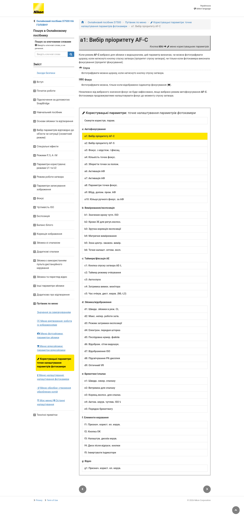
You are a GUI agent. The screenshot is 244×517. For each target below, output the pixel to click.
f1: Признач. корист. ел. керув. (102, 424)
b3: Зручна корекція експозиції (102, 228)
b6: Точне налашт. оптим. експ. (102, 249)
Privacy (39, 500)
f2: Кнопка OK (92, 431)
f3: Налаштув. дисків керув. (100, 438)
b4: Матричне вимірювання (100, 235)
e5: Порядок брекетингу (98, 408)
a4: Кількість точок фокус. (100, 157)
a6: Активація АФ (94, 171)
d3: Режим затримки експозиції (103, 323)
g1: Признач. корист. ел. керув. (102, 468)
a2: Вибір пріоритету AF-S (99, 143)
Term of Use (52, 500)
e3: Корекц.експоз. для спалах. (102, 394)
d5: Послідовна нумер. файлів (102, 337)
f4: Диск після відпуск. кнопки (102, 445)
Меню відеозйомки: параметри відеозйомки (51, 348)
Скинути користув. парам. (99, 120)
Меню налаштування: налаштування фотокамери (53, 377)
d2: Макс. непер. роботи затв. (101, 316)
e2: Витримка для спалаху (99, 387)
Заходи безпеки (46, 73)
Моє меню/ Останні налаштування (51, 402)
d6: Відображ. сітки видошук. (101, 344)
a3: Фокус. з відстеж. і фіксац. (102, 150)
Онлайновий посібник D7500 (104, 22)
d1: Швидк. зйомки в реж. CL (101, 309)
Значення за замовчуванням (54, 312)
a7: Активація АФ (94, 178)
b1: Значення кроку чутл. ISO (101, 214)
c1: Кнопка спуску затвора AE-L (103, 265)
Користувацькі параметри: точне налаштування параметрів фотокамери (54, 362)
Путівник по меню (135, 22)
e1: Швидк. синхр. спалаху (99, 380)
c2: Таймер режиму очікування (102, 272)
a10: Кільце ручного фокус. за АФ (104, 199)
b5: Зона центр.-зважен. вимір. (102, 242)
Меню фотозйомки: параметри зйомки (50, 335)
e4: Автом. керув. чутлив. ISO (102, 401)
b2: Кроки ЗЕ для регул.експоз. (102, 221)
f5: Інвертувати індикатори (100, 452)
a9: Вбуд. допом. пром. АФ (100, 192)
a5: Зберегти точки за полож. (101, 164)
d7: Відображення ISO (97, 351)
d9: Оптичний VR (94, 365)
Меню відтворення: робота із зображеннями (54, 323)
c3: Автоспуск (92, 279)
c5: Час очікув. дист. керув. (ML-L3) (105, 293)
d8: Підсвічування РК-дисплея (102, 358)
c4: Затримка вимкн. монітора (102, 286)
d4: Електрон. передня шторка (102, 330)
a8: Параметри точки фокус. (101, 185)
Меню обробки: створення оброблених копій (54, 389)
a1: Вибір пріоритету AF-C (99, 136)
